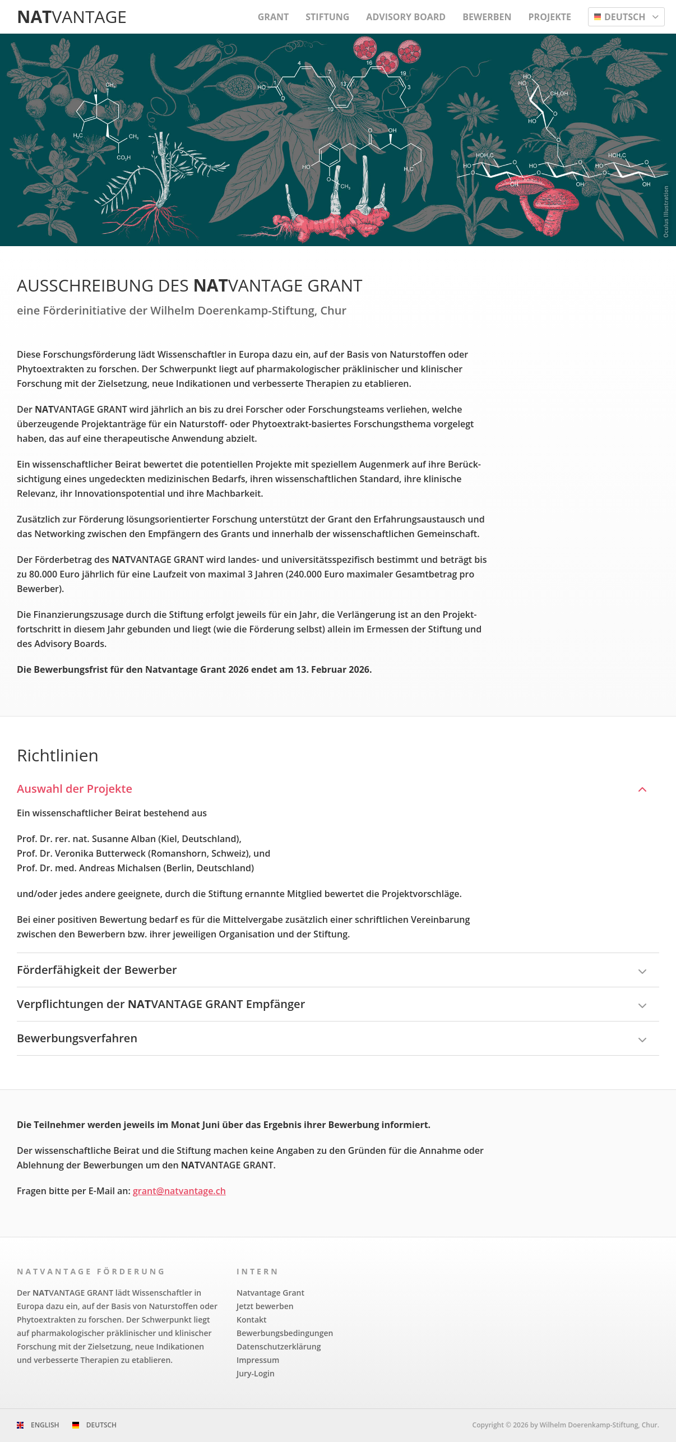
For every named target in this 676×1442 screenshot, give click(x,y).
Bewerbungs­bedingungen (285, 1333)
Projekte (550, 17)
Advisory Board (406, 17)
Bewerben (486, 17)
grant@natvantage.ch (179, 1191)
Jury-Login (256, 1373)
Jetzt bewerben (265, 1306)
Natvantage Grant (270, 1292)
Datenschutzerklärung (279, 1346)
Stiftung (327, 17)
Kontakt (252, 1319)
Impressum (258, 1360)
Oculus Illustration (666, 212)
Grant (273, 17)
